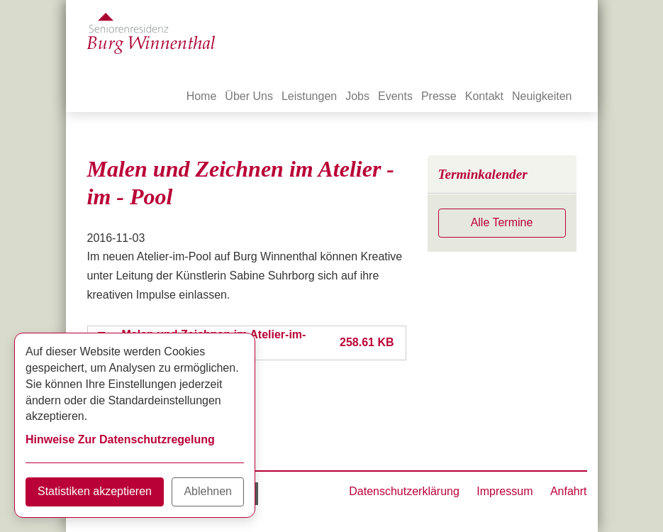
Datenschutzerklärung (404, 491)
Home (201, 96)
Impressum (505, 491)
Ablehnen (208, 491)
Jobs (357, 96)
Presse (439, 96)
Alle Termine (502, 222)
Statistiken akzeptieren (95, 491)
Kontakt (484, 96)
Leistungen (309, 96)
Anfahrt (568, 491)
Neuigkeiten (542, 96)
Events (395, 96)
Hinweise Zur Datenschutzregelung (120, 439)
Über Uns (249, 96)
